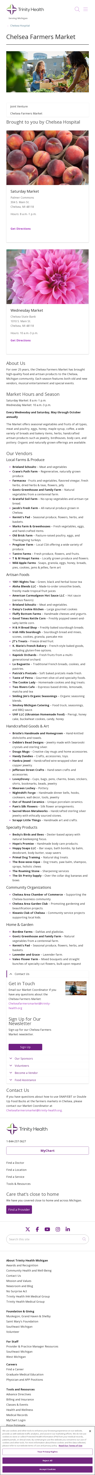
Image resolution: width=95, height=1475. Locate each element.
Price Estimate (15, 1425)
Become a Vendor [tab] (26, 1073)
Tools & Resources (18, 1184)
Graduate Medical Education (24, 1374)
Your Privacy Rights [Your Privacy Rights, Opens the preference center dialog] (47, 1452)
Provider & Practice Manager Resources (32, 1346)
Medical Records (17, 1415)
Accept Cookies (47, 1469)
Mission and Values (18, 1281)
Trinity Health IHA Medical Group (28, 1296)
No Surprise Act (16, 1291)
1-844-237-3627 (16, 1141)
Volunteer (12, 1332)
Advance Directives (18, 1394)
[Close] (90, 1431)
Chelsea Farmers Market (26, 113)
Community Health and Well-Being (29, 1270)
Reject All (47, 1460)
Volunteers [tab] (22, 1065)
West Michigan (16, 1357)
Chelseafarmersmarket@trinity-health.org (34, 1110)
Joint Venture (19, 106)
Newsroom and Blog (19, 1286)
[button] (86, 8)
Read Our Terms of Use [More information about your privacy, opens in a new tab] (70, 1445)
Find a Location (16, 1170)
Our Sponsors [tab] (24, 1058)
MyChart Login (16, 1420)
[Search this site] (47, 1239)
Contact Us (13, 1275)
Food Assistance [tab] (25, 1080)
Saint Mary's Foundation (22, 1321)
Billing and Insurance (20, 1399)
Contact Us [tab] (22, 974)
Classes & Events (17, 1404)
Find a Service (15, 1177)
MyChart (48, 1150)
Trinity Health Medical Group (25, 1301)
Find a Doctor (15, 1163)
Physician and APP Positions (24, 1379)
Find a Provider (19, 1209)
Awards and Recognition (22, 1265)
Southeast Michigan (19, 1326)
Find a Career (15, 1369)
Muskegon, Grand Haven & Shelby (28, 1316)
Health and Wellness (19, 1410)
